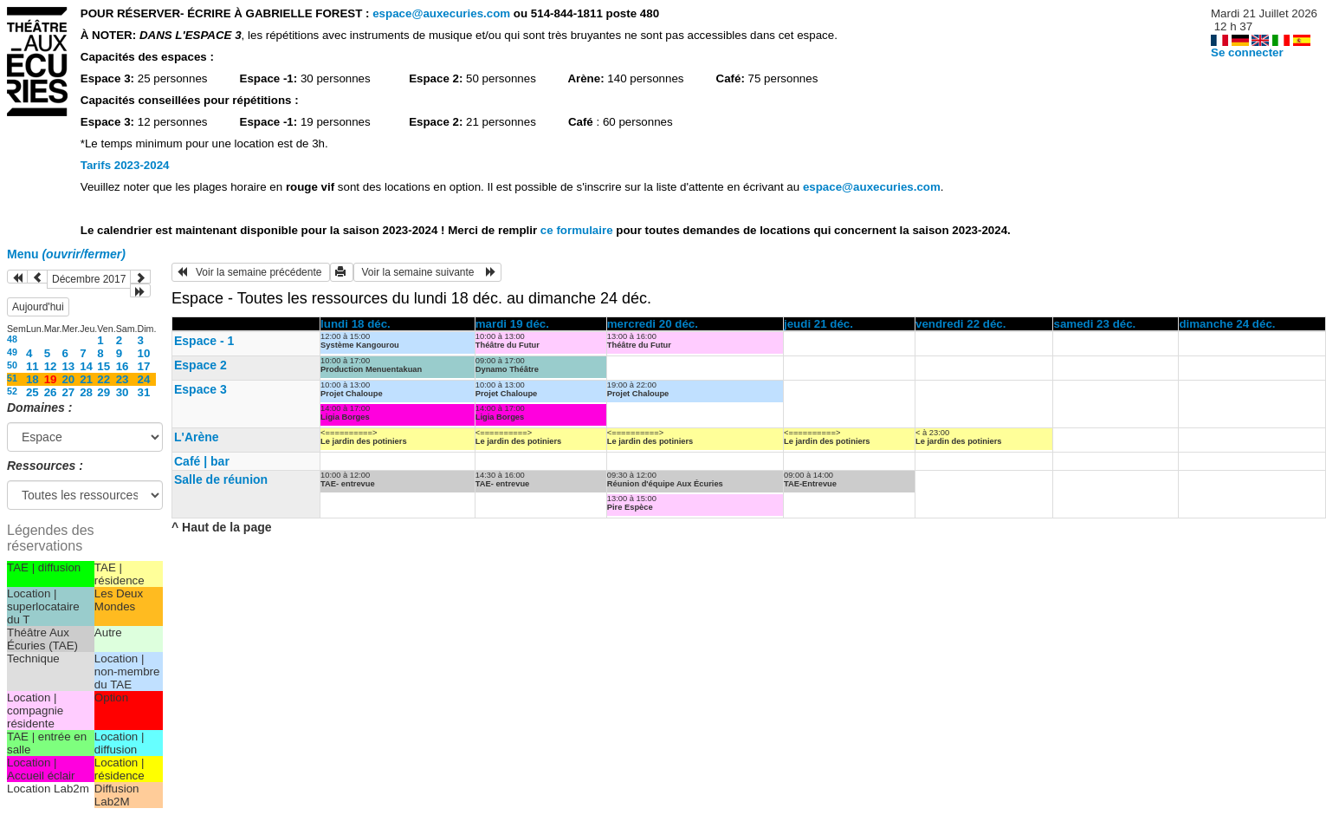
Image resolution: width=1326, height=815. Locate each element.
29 (103, 392)
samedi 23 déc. (1094, 323)
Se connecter (1247, 52)
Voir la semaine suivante (427, 272)
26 (50, 392)
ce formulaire (578, 230)
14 (86, 366)
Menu (66, 254)
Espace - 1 (204, 341)
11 (32, 366)
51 (12, 378)
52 (12, 391)
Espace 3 (200, 389)
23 (122, 379)
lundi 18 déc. (355, 323)
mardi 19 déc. (512, 323)
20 (67, 379)
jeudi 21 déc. (818, 323)
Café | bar (202, 461)
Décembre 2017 (89, 279)
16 (122, 366)
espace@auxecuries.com (441, 13)
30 (122, 392)
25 (32, 392)
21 (86, 379)
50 (12, 365)
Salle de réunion (221, 479)
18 (32, 379)
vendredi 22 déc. (960, 323)
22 (103, 379)
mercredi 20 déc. (652, 323)
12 (50, 366)
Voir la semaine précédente (251, 272)
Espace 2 (200, 365)
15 (103, 366)
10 (144, 353)
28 (86, 392)
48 (12, 339)
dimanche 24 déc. (1227, 323)
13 (67, 366)
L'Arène (196, 437)
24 (144, 379)
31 (144, 392)
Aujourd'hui (38, 307)
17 (144, 366)
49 (12, 352)
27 (67, 392)
